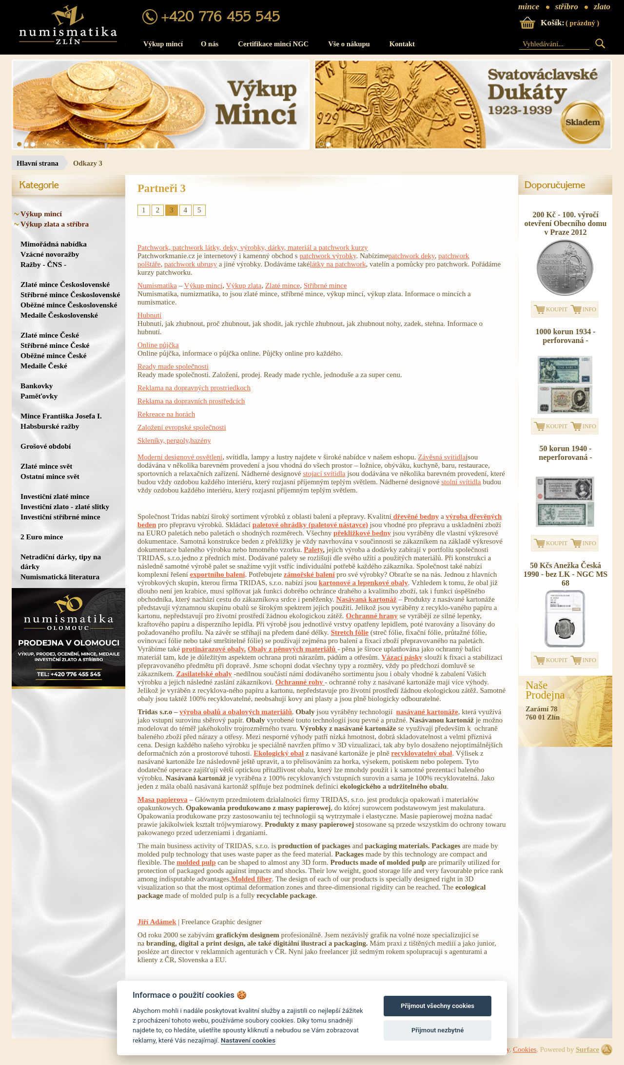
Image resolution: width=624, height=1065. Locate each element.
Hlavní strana (37, 163)
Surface (587, 1049)
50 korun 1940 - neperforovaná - (565, 452)
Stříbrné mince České (54, 345)
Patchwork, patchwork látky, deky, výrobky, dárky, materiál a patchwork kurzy (252, 247)
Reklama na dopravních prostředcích (191, 401)
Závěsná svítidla (442, 457)
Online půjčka (158, 345)
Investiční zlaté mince (54, 496)
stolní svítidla (461, 482)
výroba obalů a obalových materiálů (235, 712)
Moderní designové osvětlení (179, 457)
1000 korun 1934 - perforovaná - (565, 335)
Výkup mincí (163, 44)
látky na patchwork (338, 264)
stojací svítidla (324, 473)
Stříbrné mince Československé (70, 294)
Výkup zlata (244, 285)
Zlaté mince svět (46, 466)
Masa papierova (162, 799)
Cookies (524, 1049)
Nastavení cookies (248, 1040)
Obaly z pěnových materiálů (292, 649)
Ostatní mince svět (49, 476)
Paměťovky (39, 396)
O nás (209, 44)
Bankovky (36, 385)
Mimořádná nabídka (53, 244)
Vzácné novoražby (49, 254)
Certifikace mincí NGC (273, 44)
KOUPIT (556, 309)
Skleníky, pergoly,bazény (174, 440)
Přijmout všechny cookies (437, 1005)
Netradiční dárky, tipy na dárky (60, 561)
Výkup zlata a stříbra (54, 224)
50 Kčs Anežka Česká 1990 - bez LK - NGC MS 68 (565, 574)
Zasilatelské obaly (204, 674)
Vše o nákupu (349, 44)
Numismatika (157, 285)
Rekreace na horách (166, 414)
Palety (313, 549)
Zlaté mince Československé (65, 284)
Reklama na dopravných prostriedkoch (194, 388)
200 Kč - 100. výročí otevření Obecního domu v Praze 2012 (566, 223)
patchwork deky (411, 256)
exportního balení (217, 574)
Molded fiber (251, 879)
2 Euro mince (41, 536)
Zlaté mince (282, 285)
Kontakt (402, 44)
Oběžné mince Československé (68, 305)
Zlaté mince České (49, 335)
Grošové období (45, 446)
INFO (589, 309)
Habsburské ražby (49, 426)
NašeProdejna (545, 690)
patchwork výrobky (327, 256)
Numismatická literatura (59, 576)
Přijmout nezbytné (437, 1030)
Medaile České (43, 365)
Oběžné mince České (53, 355)
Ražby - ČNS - (43, 264)
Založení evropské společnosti (181, 427)
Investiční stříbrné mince (60, 517)
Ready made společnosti (173, 366)
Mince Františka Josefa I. (61, 416)
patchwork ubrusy (190, 264)
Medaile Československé (59, 315)
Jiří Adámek (156, 922)
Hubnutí (149, 315)
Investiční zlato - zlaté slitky (64, 506)
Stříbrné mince (325, 285)
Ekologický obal (279, 753)
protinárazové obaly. (214, 649)
